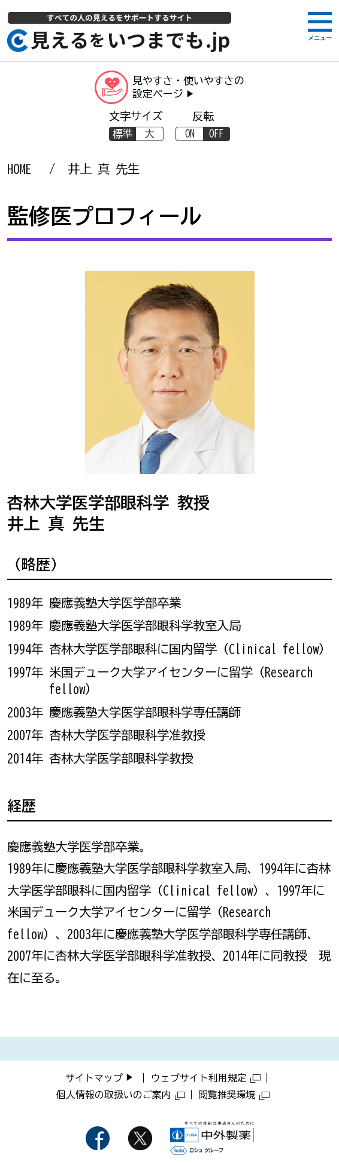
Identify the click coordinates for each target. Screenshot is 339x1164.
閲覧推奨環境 (234, 1094)
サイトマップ (94, 1078)
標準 (123, 134)
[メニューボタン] (320, 25)
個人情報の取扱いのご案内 (120, 1094)
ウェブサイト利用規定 (206, 1078)
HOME (19, 169)
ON (190, 134)
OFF (216, 134)
